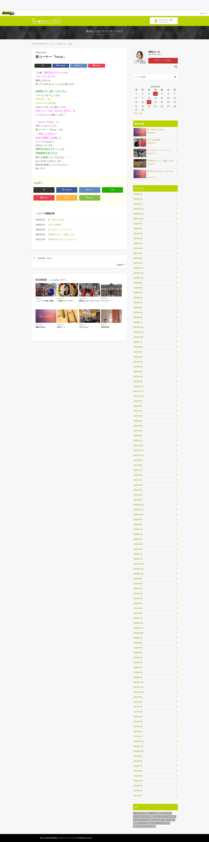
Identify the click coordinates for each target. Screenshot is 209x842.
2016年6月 (138, 771)
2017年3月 (138, 726)
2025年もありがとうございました (62, 239)
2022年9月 (138, 401)
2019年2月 (138, 613)
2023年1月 (138, 381)
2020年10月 (139, 514)
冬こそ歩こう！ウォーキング (60, 229)
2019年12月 (139, 564)
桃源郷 (119, 265)
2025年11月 (139, 214)
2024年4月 (138, 307)
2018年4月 (138, 662)
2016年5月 (138, 776)
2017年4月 (138, 721)
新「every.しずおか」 (57, 219)
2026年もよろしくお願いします (61, 234)
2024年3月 (138, 312)
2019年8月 (138, 583)
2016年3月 (138, 786)
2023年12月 (139, 327)
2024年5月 (138, 302)
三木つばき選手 (54, 224)
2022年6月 (138, 416)
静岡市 (150, 820)
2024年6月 (138, 297)
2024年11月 (139, 273)
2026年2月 (138, 199)
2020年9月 (138, 519)
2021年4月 (138, 485)
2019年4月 (138, 603)
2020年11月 (139, 509)
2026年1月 (138, 204)
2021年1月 (138, 500)
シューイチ (138, 813)
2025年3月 (138, 253)
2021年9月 (138, 460)
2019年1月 (138, 618)
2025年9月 (138, 223)
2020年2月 (138, 554)
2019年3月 (138, 608)
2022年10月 (139, 396)
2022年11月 (139, 391)
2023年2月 (138, 376)
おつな (157, 820)
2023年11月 (139, 332)
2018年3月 (138, 667)
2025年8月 (138, 228)
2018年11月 (139, 628)
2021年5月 (138, 480)
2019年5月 (138, 598)
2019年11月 (139, 569)
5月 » (140, 113)
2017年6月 (138, 712)
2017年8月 (138, 702)
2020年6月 (138, 534)
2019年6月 (138, 593)
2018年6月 (138, 652)
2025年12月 (139, 209)
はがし (157, 816)
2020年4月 (138, 544)
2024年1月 (138, 322)
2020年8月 (138, 524)
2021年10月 (139, 455)
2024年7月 (138, 293)
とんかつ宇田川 (163, 823)
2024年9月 (138, 283)
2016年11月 (139, 746)
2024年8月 (138, 288)
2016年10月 (139, 751)
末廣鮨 (151, 816)
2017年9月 (138, 697)
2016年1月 (138, 795)
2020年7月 (138, 529)
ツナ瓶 (164, 820)
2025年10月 (139, 219)
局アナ (147, 826)
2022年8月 (138, 406)
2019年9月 (138, 579)
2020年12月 (139, 505)
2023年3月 (138, 371)
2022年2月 (138, 435)
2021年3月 (138, 490)
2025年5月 (138, 243)
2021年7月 (138, 470)
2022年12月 (139, 386)
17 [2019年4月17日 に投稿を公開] (149, 102)
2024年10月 (139, 278)
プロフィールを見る (163, 60)
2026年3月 (138, 194)
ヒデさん (171, 820)
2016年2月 (138, 790)
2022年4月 (138, 426)
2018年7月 (138, 648)
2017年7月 (138, 707)
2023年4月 (138, 367)
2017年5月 (138, 716)
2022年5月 (138, 421)
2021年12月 (139, 445)
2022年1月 (138, 440)
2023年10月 (139, 337)
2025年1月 (138, 263)
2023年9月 (138, 342)
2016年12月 (139, 741)
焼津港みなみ (151, 823)
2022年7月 (138, 411)
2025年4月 (138, 248)
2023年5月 (138, 362)
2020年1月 (138, 559)
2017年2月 (138, 731)
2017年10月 (139, 692)
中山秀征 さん (149, 813)
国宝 (153, 826)
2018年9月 (138, 638)
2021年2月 (138, 495)
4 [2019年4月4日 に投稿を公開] (155, 94)
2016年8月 (138, 761)
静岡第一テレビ (139, 823)
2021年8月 (138, 465)
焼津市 (158, 813)
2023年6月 (138, 357)
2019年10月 (139, 574)
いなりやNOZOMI (140, 816)
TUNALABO (171, 816)
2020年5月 (138, 539)
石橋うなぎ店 (138, 826)
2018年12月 (139, 623)
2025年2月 (138, 258)
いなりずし (167, 813)
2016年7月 (138, 766)
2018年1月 (138, 677)
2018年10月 (139, 633)
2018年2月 (138, 672)
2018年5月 (138, 657)
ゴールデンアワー (140, 820)
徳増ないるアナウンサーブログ (104, 31)
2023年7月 (138, 352)
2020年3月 (138, 549)
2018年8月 (138, 643)
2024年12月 (139, 268)
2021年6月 (138, 475)
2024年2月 (138, 317)
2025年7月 (138, 233)
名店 (163, 816)
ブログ (40, 213)
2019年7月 (138, 588)
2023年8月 (138, 347)
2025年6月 (138, 238)
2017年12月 (139, 682)
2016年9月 (138, 756)
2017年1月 (138, 736)
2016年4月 (138, 781)
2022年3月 (138, 431)
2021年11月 (139, 450)
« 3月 (135, 113)
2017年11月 (139, 687)
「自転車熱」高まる (44, 258)
